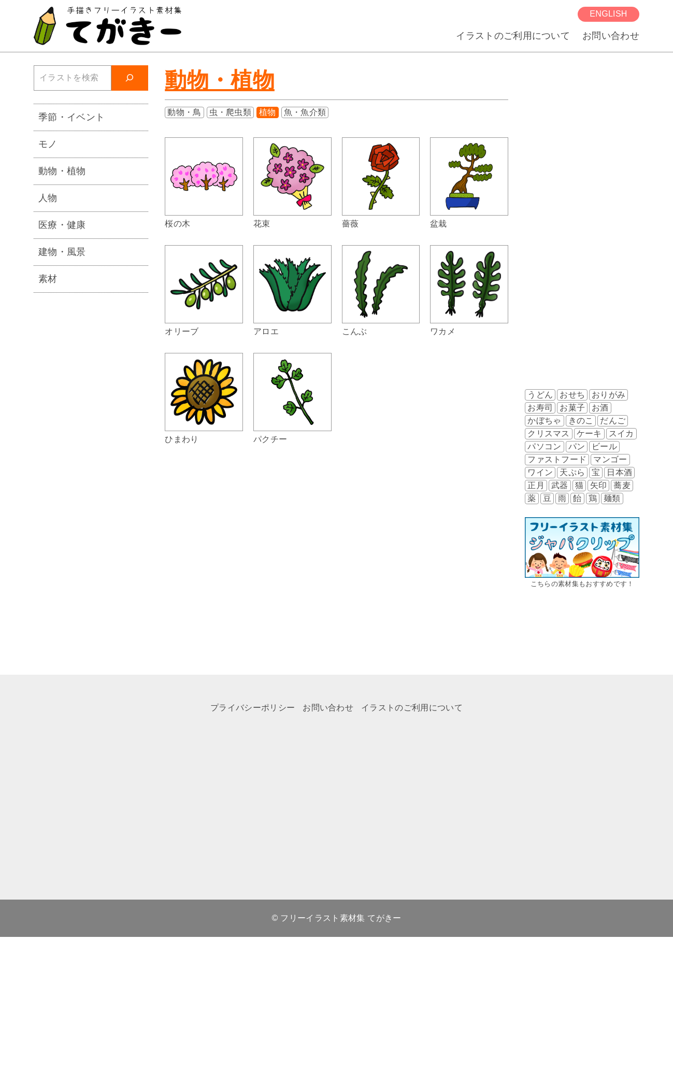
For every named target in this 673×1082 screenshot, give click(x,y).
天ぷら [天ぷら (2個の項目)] (572, 472)
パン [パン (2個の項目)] (576, 446)
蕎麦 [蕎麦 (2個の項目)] (622, 485)
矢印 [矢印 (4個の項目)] (598, 485)
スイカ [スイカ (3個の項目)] (621, 433)
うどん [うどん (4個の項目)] (540, 394)
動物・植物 (220, 80)
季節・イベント (71, 116)
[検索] (129, 78)
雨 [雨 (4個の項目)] (562, 498)
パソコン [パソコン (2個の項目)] (544, 446)
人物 (48, 197)
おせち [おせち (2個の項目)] (572, 394)
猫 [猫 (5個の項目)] (579, 485)
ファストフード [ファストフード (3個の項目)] (556, 459)
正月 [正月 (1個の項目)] (536, 485)
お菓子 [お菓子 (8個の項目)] (572, 407)
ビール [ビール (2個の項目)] (604, 446)
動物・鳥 (184, 112)
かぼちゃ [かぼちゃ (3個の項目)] (544, 420)
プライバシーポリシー (252, 707)
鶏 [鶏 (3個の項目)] (593, 498)
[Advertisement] (88, 461)
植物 (267, 112)
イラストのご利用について (513, 35)
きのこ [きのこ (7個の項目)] (581, 420)
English (608, 13)
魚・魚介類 (305, 112)
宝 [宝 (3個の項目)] (596, 472)
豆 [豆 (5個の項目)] (547, 498)
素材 (48, 278)
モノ (48, 143)
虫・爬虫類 (230, 112)
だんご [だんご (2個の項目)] (612, 420)
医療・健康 (62, 224)
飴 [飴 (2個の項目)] (577, 498)
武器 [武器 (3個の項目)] (559, 485)
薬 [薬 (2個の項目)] (531, 498)
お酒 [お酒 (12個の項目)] (600, 407)
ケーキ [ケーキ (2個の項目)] (589, 433)
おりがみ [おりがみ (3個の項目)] (608, 394)
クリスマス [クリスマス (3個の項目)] (548, 433)
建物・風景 (62, 251)
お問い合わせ (610, 35)
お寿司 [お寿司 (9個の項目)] (540, 407)
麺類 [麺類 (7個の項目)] (612, 498)
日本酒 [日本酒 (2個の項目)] (619, 472)
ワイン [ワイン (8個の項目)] (540, 472)
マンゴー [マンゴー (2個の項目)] (610, 459)
